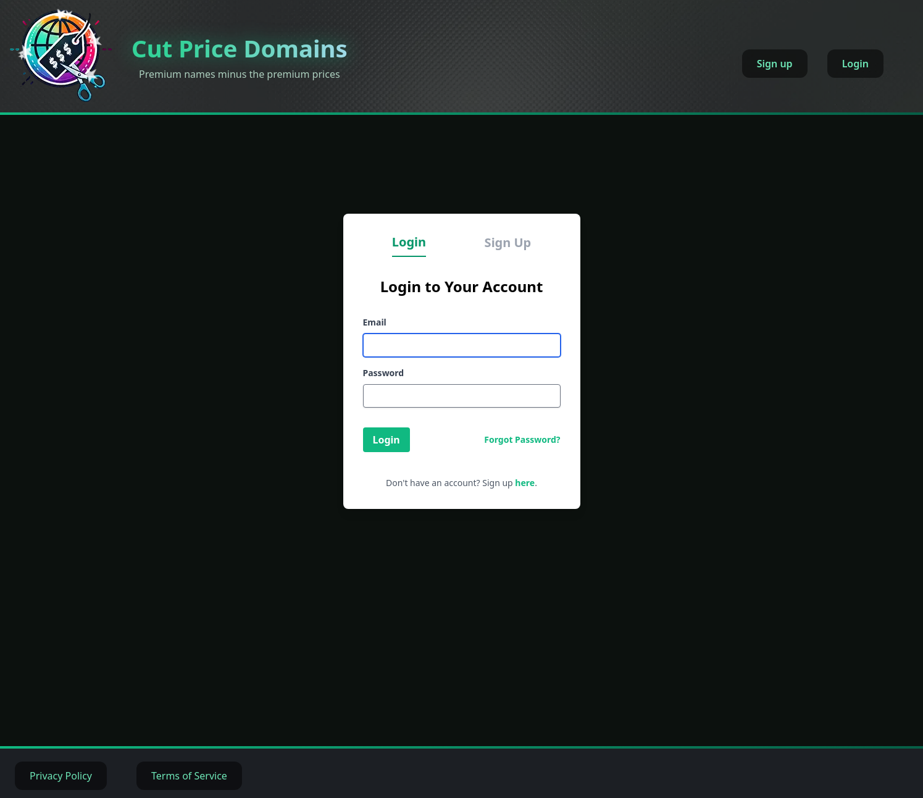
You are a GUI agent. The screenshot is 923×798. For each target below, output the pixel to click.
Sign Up (508, 242)
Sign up (775, 63)
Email (374, 322)
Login (855, 63)
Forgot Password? (522, 439)
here (525, 483)
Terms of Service (189, 776)
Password (383, 373)
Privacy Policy (61, 776)
